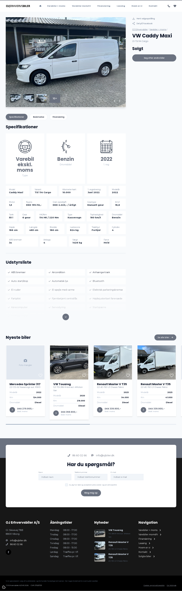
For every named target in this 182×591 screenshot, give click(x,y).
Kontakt (153, 6)
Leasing (121, 6)
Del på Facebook (142, 23)
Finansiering (103, 6)
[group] (66, 62)
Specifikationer (16, 117)
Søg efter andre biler (154, 58)
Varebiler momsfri (81, 6)
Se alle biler (165, 338)
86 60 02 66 (77, 456)
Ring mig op (91, 494)
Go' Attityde (171, 585)
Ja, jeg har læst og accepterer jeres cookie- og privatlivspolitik (93, 486)
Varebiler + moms (56, 6)
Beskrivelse (38, 117)
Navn (41, 473)
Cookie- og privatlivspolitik (154, 585)
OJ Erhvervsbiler (140, 29)
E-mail (113, 473)
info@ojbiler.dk (102, 456)
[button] (114, 101)
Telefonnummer (81, 473)
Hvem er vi (137, 6)
